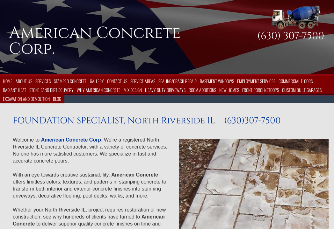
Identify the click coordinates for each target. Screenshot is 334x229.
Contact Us (117, 81)
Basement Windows (217, 81)
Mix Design (133, 90)
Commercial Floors (296, 81)
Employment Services (256, 81)
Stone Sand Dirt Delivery (51, 90)
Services (43, 81)
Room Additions (202, 90)
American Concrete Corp (71, 139)
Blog (57, 98)
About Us (24, 81)
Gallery (97, 81)
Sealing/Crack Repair (177, 81)
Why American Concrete (98, 90)
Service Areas (142, 81)
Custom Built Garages (302, 90)
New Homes (229, 90)
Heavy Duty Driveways (165, 90)
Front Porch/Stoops (260, 90)
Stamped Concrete (70, 81)
